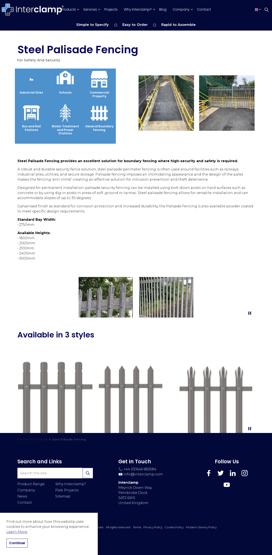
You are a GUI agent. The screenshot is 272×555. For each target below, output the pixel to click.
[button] (166, 103)
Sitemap (62, 496)
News (22, 496)
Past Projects (67, 490)
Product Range (31, 484)
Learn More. (17, 532)
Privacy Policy (152, 527)
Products (68, 9)
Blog (162, 9)
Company (181, 9)
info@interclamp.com (143, 474)
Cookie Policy (174, 527)
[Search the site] (55, 473)
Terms (137, 527)
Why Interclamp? (138, 9)
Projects (111, 9)
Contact (204, 9)
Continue (17, 543)
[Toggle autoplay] (249, 313)
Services (90, 9)
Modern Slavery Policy (201, 527)
